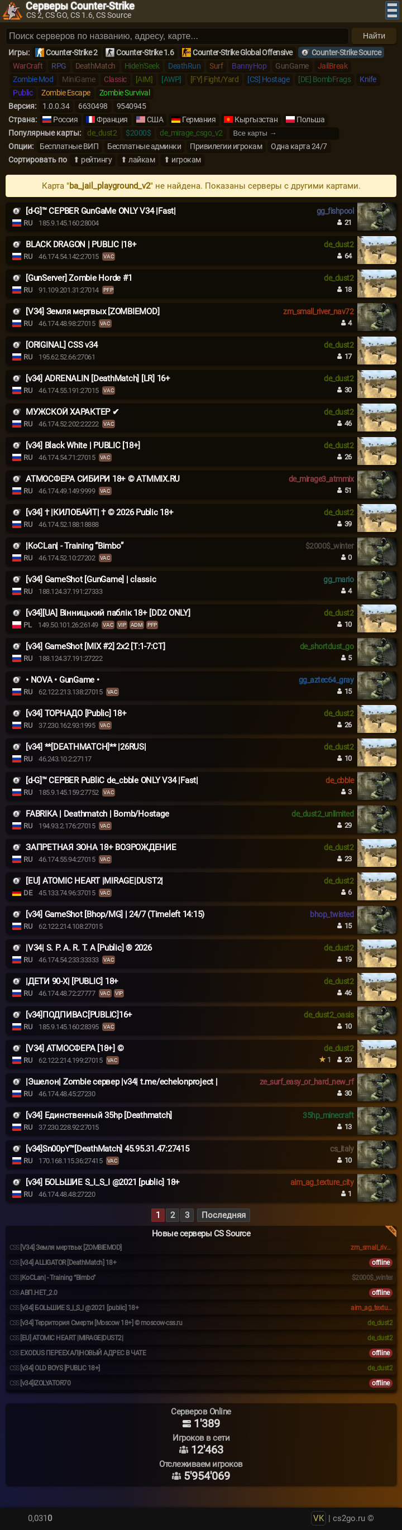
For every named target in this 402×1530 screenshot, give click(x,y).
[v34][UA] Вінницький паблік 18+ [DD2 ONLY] (108, 613)
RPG (58, 65)
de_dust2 (102, 132)
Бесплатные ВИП (69, 146)
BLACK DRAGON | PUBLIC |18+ (81, 244)
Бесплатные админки (144, 146)
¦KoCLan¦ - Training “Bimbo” (74, 546)
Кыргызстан (255, 119)
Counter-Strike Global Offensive (243, 52)
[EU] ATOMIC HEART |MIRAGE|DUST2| (94, 881)
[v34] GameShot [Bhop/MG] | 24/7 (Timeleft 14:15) (115, 914)
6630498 (93, 106)
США (155, 119)
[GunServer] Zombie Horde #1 (79, 278)
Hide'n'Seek (142, 65)
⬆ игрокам (182, 159)
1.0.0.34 (55, 106)
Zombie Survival (124, 92)
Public (22, 92)
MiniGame (78, 79)
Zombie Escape (65, 92)
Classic (115, 79)
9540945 (131, 106)
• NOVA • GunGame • (62, 680)
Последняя (224, 1215)
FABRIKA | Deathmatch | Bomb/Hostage (97, 814)
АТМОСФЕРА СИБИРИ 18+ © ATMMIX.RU (103, 479)
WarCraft (27, 65)
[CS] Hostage (268, 79)
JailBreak (333, 65)
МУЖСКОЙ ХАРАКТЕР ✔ (72, 412)
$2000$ (138, 132)
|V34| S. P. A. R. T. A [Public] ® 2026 (89, 948)
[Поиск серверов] (177, 36)
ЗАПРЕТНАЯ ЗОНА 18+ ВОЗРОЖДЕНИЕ (101, 847)
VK (318, 1518)
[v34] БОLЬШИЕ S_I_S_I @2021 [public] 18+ (103, 1182)
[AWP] (171, 79)
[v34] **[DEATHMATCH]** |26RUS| (86, 747)
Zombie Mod (33, 79)
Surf (216, 65)
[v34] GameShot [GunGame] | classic (91, 579)
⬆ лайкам (138, 159)
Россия (65, 119)
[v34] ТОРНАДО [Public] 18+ (76, 713)
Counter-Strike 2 (71, 52)
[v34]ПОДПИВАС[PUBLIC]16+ (79, 1015)
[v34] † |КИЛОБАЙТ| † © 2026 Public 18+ (100, 512)
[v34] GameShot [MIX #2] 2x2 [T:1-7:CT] (95, 646)
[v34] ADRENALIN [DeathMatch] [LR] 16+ (98, 378)
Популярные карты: (44, 132)
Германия (199, 119)
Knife (368, 79)
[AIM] (144, 79)
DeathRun (184, 65)
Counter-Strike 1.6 (145, 52)
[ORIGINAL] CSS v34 (62, 345)
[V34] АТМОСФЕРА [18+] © (74, 1048)
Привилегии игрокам (226, 146)
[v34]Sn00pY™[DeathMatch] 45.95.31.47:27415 (107, 1149)
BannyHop (249, 65)
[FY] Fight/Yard (214, 79)
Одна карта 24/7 (299, 146)
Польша (310, 119)
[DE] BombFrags (324, 79)
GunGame (292, 65)
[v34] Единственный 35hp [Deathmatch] (99, 1115)
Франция (112, 119)
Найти (374, 35)
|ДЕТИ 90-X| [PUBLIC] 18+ (72, 981)
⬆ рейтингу (92, 159)
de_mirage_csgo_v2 (191, 132)
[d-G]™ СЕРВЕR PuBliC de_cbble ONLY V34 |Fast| (112, 780)
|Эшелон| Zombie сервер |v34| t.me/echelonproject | (122, 1082)
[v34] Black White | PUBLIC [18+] (83, 445)
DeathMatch (95, 65)
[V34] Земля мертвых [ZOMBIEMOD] (92, 311)
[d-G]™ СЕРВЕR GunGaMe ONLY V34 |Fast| (101, 211)
